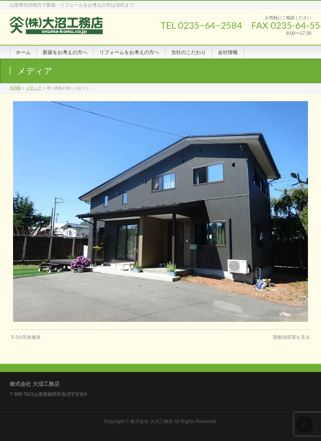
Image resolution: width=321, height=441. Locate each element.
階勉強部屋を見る (291, 337)
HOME (15, 88)
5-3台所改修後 (26, 337)
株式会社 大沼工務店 (151, 421)
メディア (33, 88)
